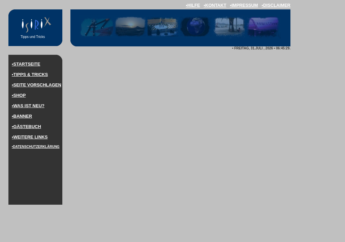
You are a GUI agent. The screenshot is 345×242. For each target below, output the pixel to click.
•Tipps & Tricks (30, 74)
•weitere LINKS (30, 136)
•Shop (19, 95)
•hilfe (193, 5)
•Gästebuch (26, 126)
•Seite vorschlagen (36, 84)
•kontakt (214, 5)
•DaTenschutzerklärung (36, 147)
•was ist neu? (28, 105)
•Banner (22, 116)
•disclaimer (276, 5)
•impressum (244, 5)
